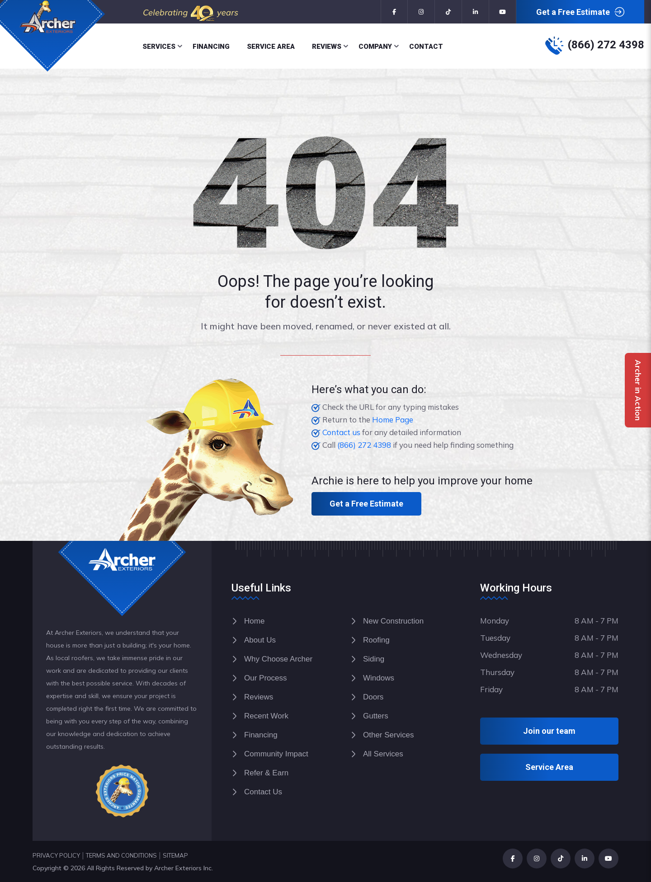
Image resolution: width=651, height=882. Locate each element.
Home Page (392, 419)
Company (375, 46)
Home (254, 621)
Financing (211, 46)
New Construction (393, 621)
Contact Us (263, 792)
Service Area (271, 46)
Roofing (376, 640)
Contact (426, 46)
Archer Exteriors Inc (183, 868)
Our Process (265, 678)
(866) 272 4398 (606, 44)
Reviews (326, 46)
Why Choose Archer (278, 659)
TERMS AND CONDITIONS (121, 855)
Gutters (375, 716)
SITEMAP (175, 855)
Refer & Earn (266, 773)
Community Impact (276, 754)
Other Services (388, 735)
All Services (383, 754)
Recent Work (266, 716)
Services (158, 46)
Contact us (341, 432)
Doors (373, 697)
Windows (378, 678)
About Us (260, 640)
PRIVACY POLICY (56, 855)
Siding (373, 659)
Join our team (549, 731)
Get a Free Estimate (580, 12)
